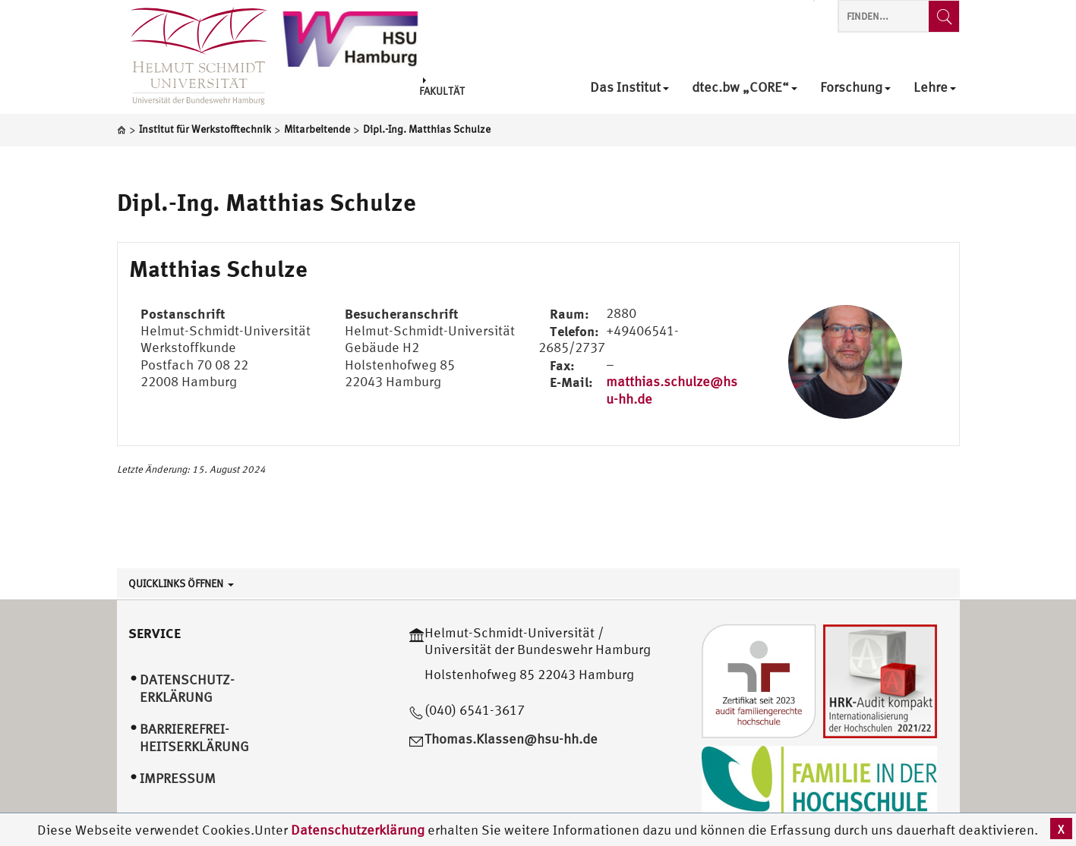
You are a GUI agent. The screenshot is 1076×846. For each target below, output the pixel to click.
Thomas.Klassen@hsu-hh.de (511, 739)
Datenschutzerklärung (357, 830)
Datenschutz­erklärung (187, 688)
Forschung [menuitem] (855, 87)
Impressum (178, 778)
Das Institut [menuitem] (629, 87)
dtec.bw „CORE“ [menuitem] (744, 87)
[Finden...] (944, 16)
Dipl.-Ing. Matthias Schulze (266, 201)
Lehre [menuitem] (934, 87)
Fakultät (442, 86)
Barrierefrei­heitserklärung (194, 737)
